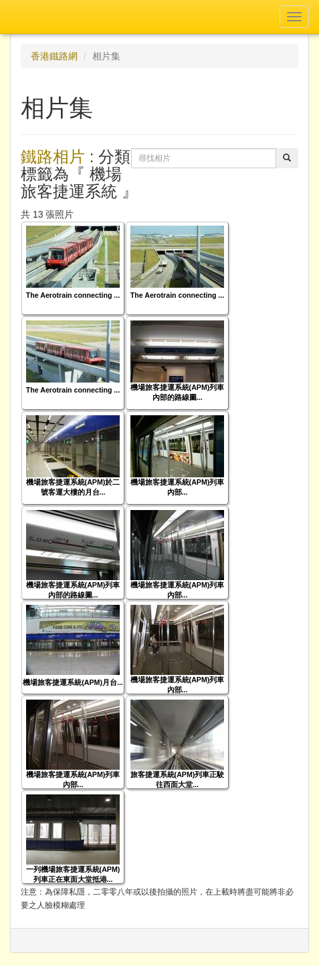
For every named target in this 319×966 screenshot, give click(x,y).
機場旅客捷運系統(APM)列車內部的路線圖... (177, 392)
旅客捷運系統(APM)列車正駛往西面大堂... (177, 779)
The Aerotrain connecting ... (73, 295)
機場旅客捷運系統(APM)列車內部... (177, 487)
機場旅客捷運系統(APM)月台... (73, 682)
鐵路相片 (53, 157)
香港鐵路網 (54, 56)
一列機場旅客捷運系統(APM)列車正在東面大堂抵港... (73, 874)
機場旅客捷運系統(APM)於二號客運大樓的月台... (73, 487)
